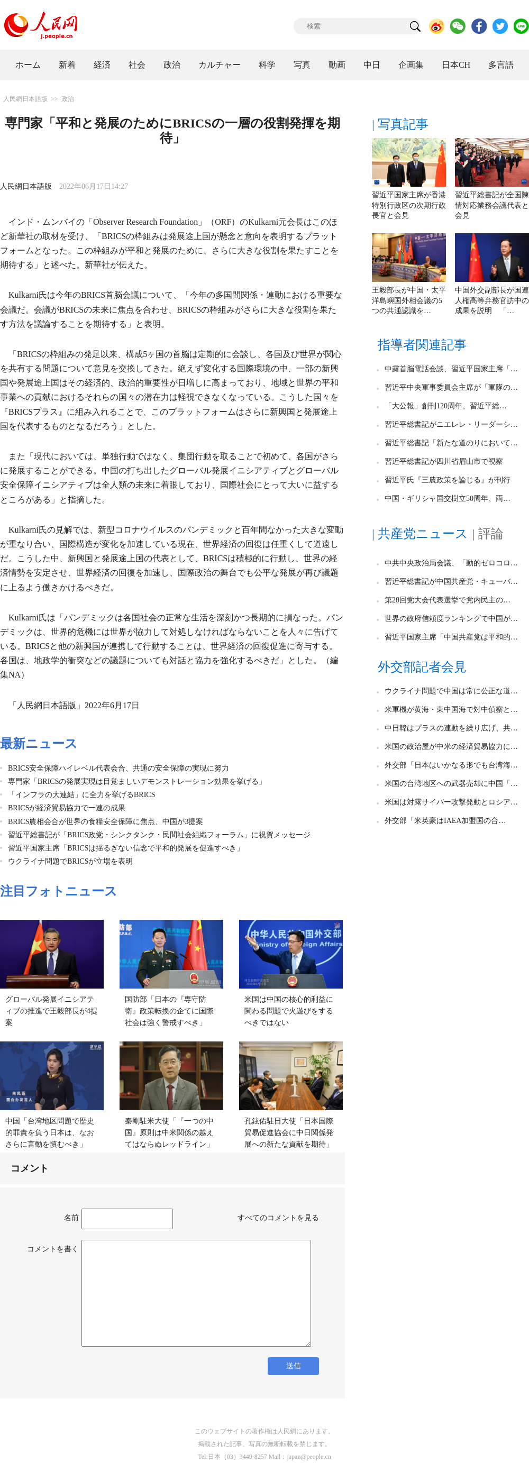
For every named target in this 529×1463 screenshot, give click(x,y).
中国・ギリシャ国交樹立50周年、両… (447, 498)
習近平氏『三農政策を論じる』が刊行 (447, 480)
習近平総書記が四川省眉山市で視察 (444, 461)
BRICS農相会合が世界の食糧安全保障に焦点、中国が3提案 (105, 822)
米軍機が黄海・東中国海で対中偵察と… (451, 710)
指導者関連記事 (422, 345)
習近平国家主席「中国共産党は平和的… (451, 637)
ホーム (28, 64)
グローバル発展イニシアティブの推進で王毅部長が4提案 (51, 1010)
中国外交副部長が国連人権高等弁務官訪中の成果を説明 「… (492, 300)
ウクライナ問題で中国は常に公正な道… (451, 691)
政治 (171, 64)
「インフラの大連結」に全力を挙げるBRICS (81, 795)
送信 (293, 1366)
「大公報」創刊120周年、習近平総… (446, 406)
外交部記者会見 (422, 667)
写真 (302, 64)
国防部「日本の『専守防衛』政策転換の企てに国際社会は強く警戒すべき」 (169, 1010)
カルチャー (219, 64)
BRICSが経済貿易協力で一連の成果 (66, 808)
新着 (67, 64)
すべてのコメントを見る (278, 1218)
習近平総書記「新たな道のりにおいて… (451, 443)
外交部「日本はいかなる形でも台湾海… (451, 765)
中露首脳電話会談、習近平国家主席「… (451, 369)
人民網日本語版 (25, 99)
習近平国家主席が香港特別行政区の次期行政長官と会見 (409, 205)
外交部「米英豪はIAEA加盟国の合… (445, 821)
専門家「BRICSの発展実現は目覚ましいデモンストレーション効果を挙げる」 (137, 781)
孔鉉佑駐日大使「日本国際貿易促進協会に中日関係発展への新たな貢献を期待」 (288, 1132)
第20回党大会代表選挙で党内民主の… (447, 600)
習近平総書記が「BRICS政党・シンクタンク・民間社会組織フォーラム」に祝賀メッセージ (159, 835)
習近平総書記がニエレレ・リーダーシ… (451, 424)
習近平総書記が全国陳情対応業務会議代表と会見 (492, 205)
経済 (102, 64)
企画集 (411, 64)
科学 (267, 64)
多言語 (501, 64)
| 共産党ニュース (420, 534)
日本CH (456, 64)
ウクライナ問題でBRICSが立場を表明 (70, 861)
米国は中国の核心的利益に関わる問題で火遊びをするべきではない (288, 1010)
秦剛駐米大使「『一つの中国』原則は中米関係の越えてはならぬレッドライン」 (169, 1132)
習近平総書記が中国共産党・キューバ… (451, 582)
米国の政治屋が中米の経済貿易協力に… (451, 747)
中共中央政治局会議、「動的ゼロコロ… (451, 563)
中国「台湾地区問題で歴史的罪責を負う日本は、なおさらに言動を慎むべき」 (49, 1132)
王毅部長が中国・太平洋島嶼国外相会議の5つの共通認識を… (409, 300)
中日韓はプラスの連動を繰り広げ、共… (451, 728)
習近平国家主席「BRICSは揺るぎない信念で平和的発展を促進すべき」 (126, 848)
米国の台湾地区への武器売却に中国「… (451, 784)
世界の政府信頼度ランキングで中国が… (451, 619)
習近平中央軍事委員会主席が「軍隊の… (451, 387)
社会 (137, 64)
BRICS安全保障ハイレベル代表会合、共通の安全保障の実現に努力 (118, 768)
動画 (337, 64)
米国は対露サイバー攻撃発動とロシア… (451, 802)
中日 (371, 64)
